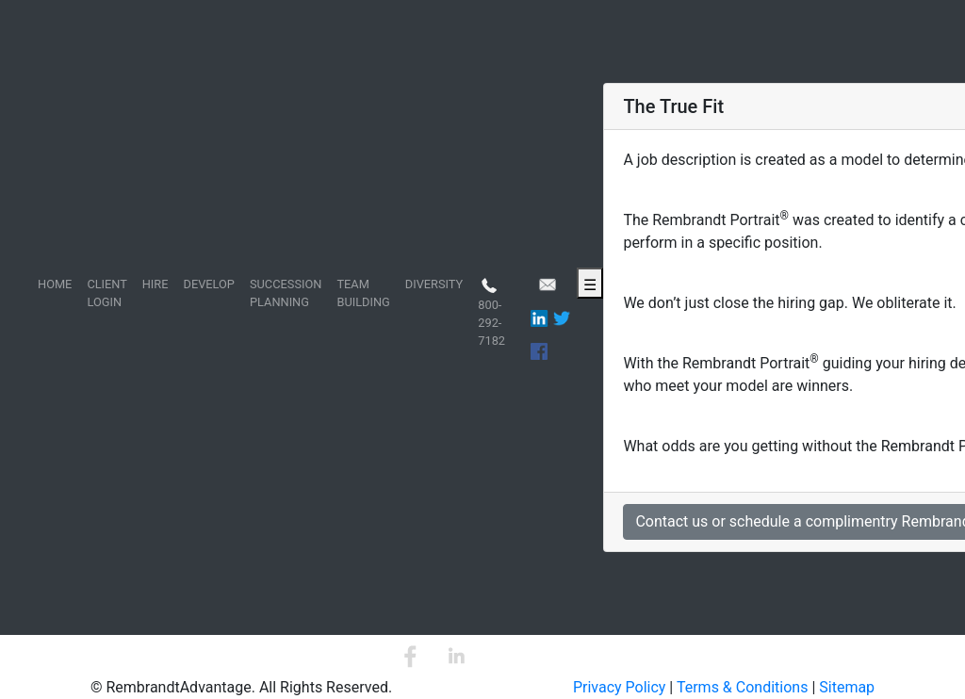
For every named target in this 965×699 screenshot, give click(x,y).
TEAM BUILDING (362, 293)
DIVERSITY (434, 284)
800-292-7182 (491, 311)
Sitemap (847, 687)
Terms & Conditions (743, 687)
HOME (55, 284)
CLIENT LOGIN (106, 293)
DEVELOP (208, 284)
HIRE (155, 284)
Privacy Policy (619, 687)
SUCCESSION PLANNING (285, 293)
